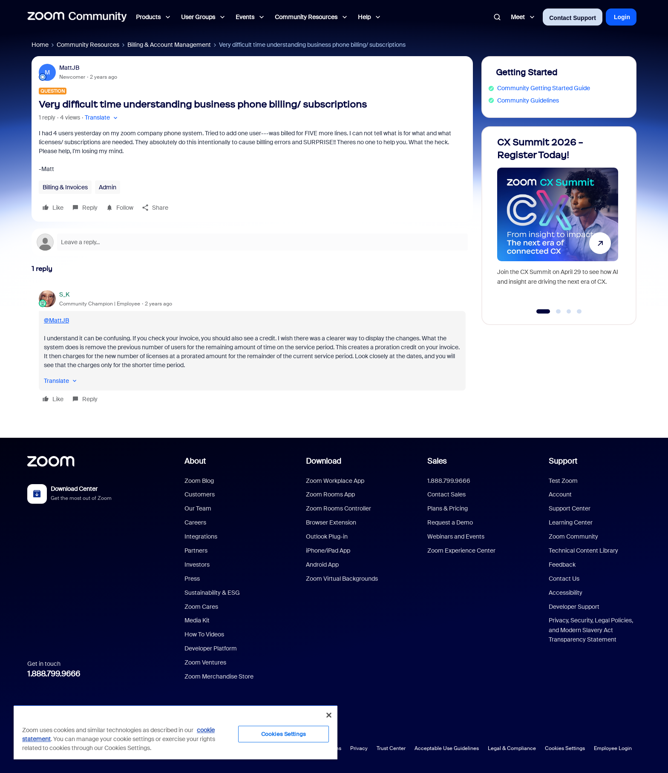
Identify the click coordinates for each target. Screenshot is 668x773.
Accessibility (565, 592)
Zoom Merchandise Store (218, 676)
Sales (436, 461)
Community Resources (88, 44)
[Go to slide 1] (543, 311)
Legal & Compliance (512, 748)
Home (40, 44)
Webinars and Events (455, 536)
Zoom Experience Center (461, 550)
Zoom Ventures (205, 662)
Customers (199, 494)
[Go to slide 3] (569, 311)
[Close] (328, 715)
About (195, 461)
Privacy (359, 748)
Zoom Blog (199, 481)
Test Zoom (563, 481)
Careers (195, 522)
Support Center (569, 508)
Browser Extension (331, 522)
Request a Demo (450, 522)
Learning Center (571, 522)
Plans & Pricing (447, 508)
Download (323, 461)
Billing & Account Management (169, 44)
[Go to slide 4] (579, 311)
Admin (107, 187)
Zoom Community (573, 536)
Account (560, 494)
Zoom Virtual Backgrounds (342, 578)
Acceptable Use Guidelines (447, 748)
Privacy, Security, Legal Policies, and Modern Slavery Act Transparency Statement (591, 629)
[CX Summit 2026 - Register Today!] (557, 222)
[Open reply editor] (252, 242)
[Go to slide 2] (558, 311)
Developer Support (574, 606)
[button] (102, 117)
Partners (195, 550)
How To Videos (204, 634)
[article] (252, 348)
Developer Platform (210, 648)
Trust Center (391, 748)
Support (563, 461)
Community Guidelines (528, 100)
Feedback (562, 564)
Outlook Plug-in (327, 536)
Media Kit (197, 620)
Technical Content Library (583, 550)
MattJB (69, 67)
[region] (175, 732)
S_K (64, 294)
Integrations (200, 536)
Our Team (197, 508)
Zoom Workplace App (335, 481)
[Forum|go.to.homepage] (77, 17)
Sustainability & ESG (212, 592)
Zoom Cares (201, 606)
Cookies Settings (565, 748)
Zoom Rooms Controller (338, 508)
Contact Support (572, 17)
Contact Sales (446, 494)
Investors (197, 564)
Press (192, 578)
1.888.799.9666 (53, 674)
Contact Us (564, 578)
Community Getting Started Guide (543, 88)
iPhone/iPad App (328, 550)
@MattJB (56, 320)
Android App (322, 564)
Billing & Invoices (65, 187)
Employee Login (613, 748)
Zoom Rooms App (330, 494)
